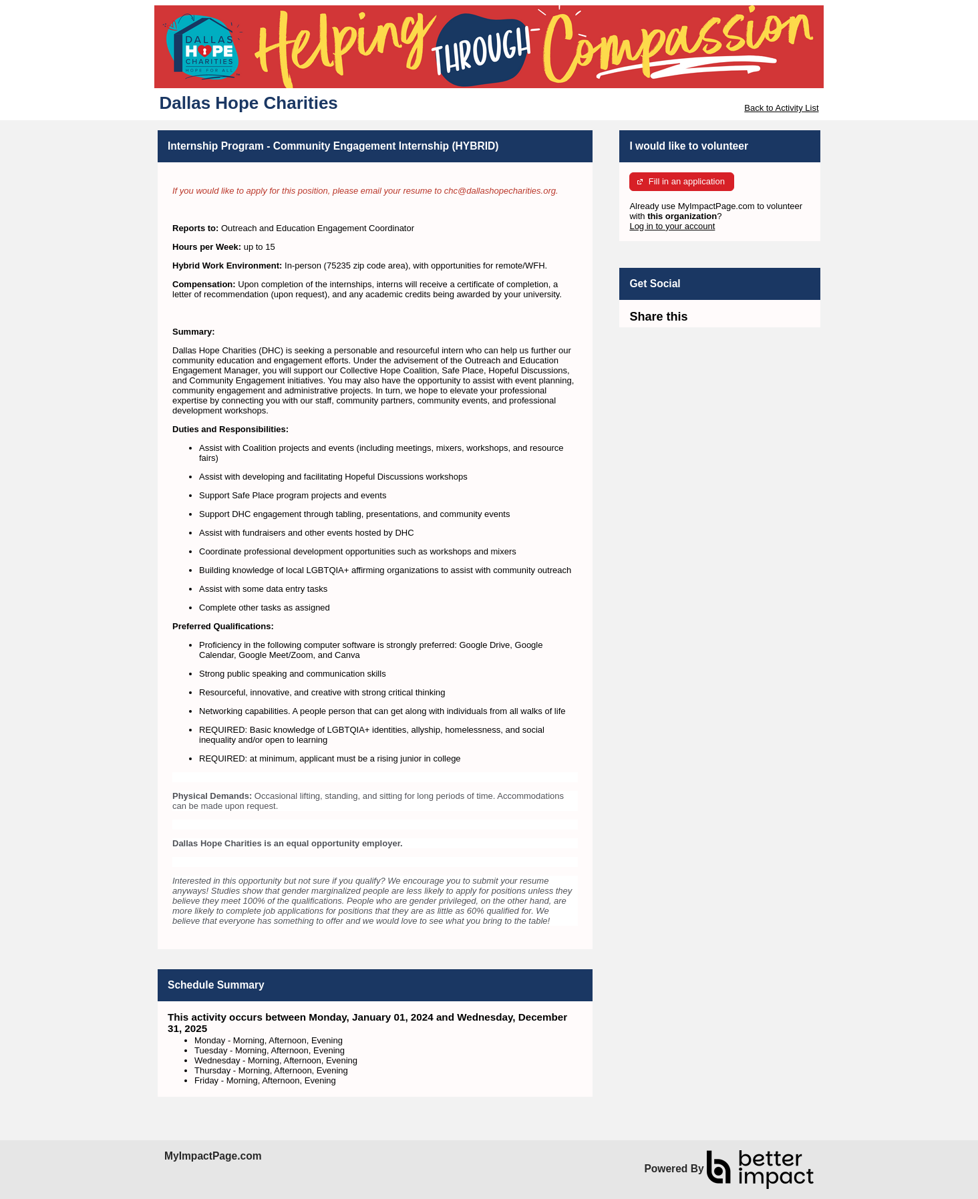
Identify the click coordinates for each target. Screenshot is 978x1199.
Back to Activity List (781, 108)
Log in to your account (672, 226)
